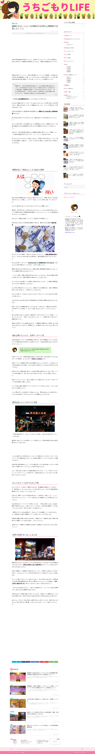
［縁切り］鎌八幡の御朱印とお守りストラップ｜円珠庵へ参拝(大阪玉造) (76, 161)
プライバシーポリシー (70, 197)
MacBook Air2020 (75, 47)
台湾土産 (76, 68)
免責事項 (22, 752)
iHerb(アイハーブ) (76, 98)
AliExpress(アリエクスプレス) (75, 39)
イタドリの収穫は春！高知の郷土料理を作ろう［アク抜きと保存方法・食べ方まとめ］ (76, 116)
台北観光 (76, 67)
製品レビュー (75, 95)
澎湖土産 (76, 79)
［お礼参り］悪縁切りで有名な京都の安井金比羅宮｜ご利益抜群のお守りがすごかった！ (76, 146)
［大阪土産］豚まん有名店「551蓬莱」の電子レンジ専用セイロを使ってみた (76, 109)
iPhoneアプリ (76, 44)
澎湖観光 (76, 82)
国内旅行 (75, 85)
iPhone (75, 42)
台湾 (13, 23)
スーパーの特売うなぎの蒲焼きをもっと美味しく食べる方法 (76, 175)
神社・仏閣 (75, 91)
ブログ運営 (75, 54)
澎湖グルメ (76, 77)
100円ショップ (75, 35)
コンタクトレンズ (75, 51)
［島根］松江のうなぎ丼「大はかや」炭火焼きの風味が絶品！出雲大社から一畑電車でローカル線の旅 (76, 131)
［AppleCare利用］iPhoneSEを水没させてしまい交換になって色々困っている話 (76, 168)
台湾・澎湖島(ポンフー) (75, 74)
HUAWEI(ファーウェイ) (76, 97)
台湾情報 (76, 70)
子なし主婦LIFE (75, 88)
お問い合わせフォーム (70, 232)
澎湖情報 (76, 80)
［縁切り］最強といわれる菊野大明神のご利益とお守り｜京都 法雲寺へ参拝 (76, 123)
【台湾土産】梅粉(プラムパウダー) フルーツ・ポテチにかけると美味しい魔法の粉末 (76, 153)
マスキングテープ (75, 61)
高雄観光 (76, 71)
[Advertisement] (35, 47)
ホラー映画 (75, 57)
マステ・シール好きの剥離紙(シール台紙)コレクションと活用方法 (76, 139)
